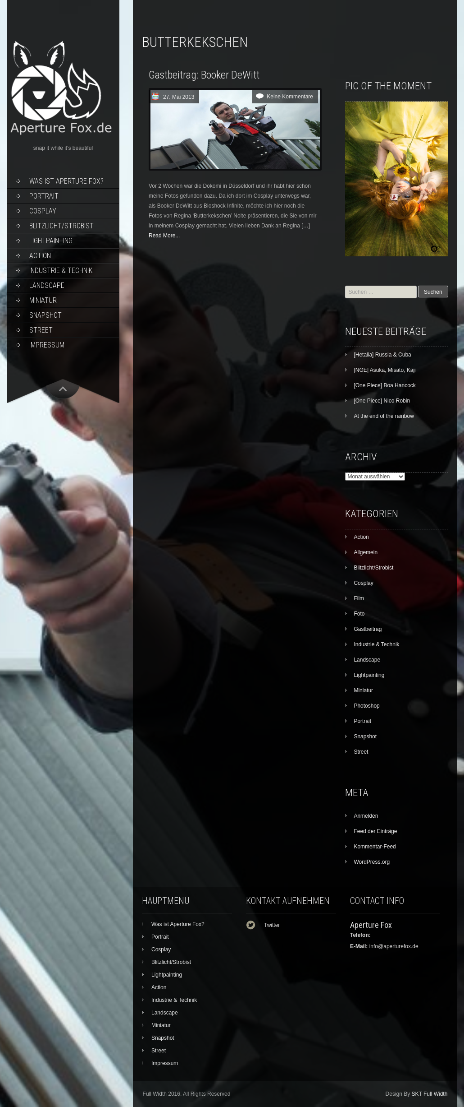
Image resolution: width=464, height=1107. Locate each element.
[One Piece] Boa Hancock (384, 385)
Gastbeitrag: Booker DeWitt (204, 75)
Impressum (46, 345)
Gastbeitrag (368, 629)
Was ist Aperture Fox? (66, 181)
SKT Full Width (430, 1094)
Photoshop (366, 706)
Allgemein (366, 552)
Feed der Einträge (375, 831)
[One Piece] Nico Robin (382, 401)
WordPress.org (372, 862)
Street (41, 330)
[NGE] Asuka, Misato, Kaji (384, 370)
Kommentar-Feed (375, 846)
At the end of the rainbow (384, 416)
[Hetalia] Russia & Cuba (382, 355)
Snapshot (45, 315)
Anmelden (366, 816)
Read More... (164, 235)
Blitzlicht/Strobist (61, 226)
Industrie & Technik (60, 270)
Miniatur (43, 300)
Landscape (46, 285)
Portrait (44, 196)
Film (359, 598)
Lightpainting (51, 240)
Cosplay (42, 211)
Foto (359, 614)
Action (40, 255)
